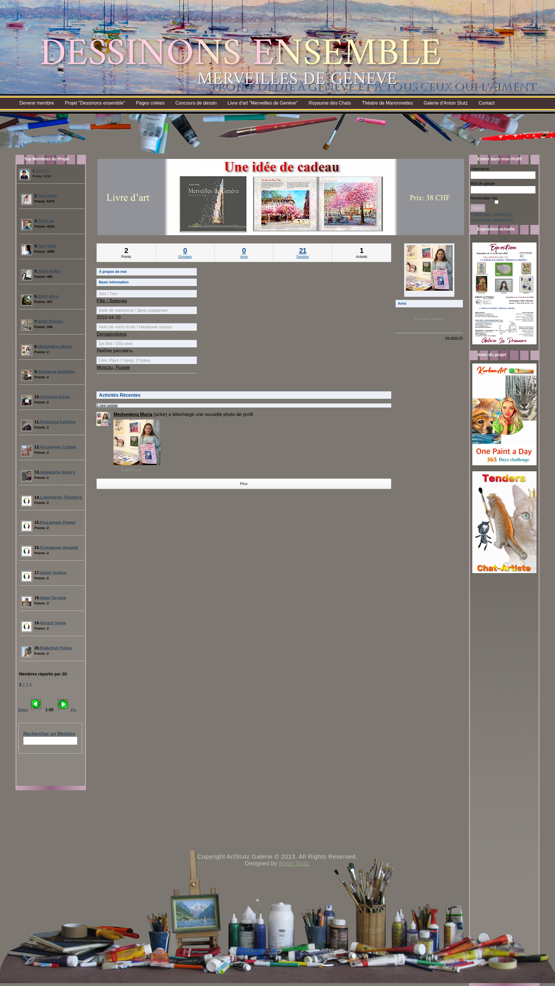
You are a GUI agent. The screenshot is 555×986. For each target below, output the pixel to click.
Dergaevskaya (111, 334)
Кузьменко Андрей (59, 547)
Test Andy (47, 195)
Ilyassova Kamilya (57, 422)
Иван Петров (53, 597)
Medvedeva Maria (55, 346)
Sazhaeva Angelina (56, 371)
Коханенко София (58, 447)
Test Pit (42, 170)
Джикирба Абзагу (57, 472)
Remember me (484, 198)
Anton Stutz (293, 863)
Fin (73, 710)
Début (23, 710)
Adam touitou (53, 572)
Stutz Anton (49, 271)
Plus (243, 484)
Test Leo (46, 221)
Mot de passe (482, 183)
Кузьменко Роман (57, 522)
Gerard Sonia (53, 623)
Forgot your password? (491, 214)
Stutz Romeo (50, 321)
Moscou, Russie (113, 367)
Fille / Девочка (111, 300)
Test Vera (47, 246)
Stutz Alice (48, 296)
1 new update (107, 405)
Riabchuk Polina (56, 648)
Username (479, 169)
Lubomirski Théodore (61, 497)
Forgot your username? (491, 219)
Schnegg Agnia (55, 396)
